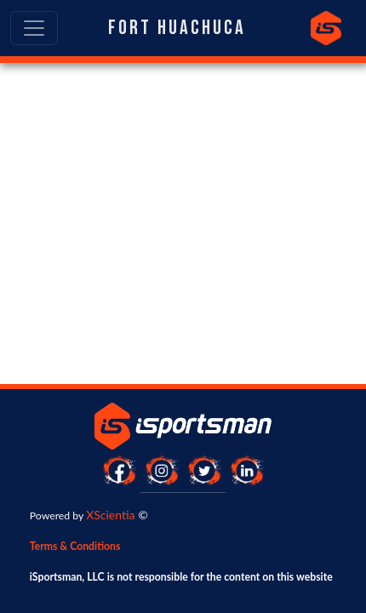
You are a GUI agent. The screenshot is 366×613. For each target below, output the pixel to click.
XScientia (110, 514)
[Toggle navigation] (34, 28)
